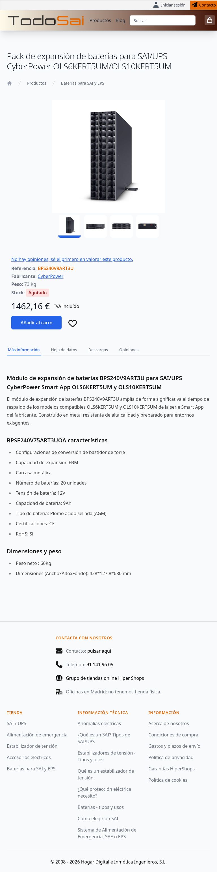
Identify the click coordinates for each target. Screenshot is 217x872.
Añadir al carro (36, 323)
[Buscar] (163, 20)
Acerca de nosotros (168, 723)
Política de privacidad (171, 757)
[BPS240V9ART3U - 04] (147, 226)
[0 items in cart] (210, 20)
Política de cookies (167, 780)
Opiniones (128, 349)
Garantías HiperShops (171, 769)
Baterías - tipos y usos (101, 807)
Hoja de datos (64, 349)
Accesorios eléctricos (29, 757)
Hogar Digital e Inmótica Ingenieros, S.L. (124, 862)
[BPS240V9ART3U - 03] (121, 226)
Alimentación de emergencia (37, 735)
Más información (24, 349)
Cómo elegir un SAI (98, 818)
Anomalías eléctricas (99, 723)
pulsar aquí (99, 651)
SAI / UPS (16, 723)
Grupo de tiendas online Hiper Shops (105, 678)
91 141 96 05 (99, 664)
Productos (100, 20)
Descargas (98, 349)
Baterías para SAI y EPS (82, 83)
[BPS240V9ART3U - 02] (95, 226)
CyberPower (51, 276)
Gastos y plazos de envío (174, 746)
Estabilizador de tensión (32, 746)
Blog (120, 20)
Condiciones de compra (173, 735)
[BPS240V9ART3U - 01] (69, 226)
